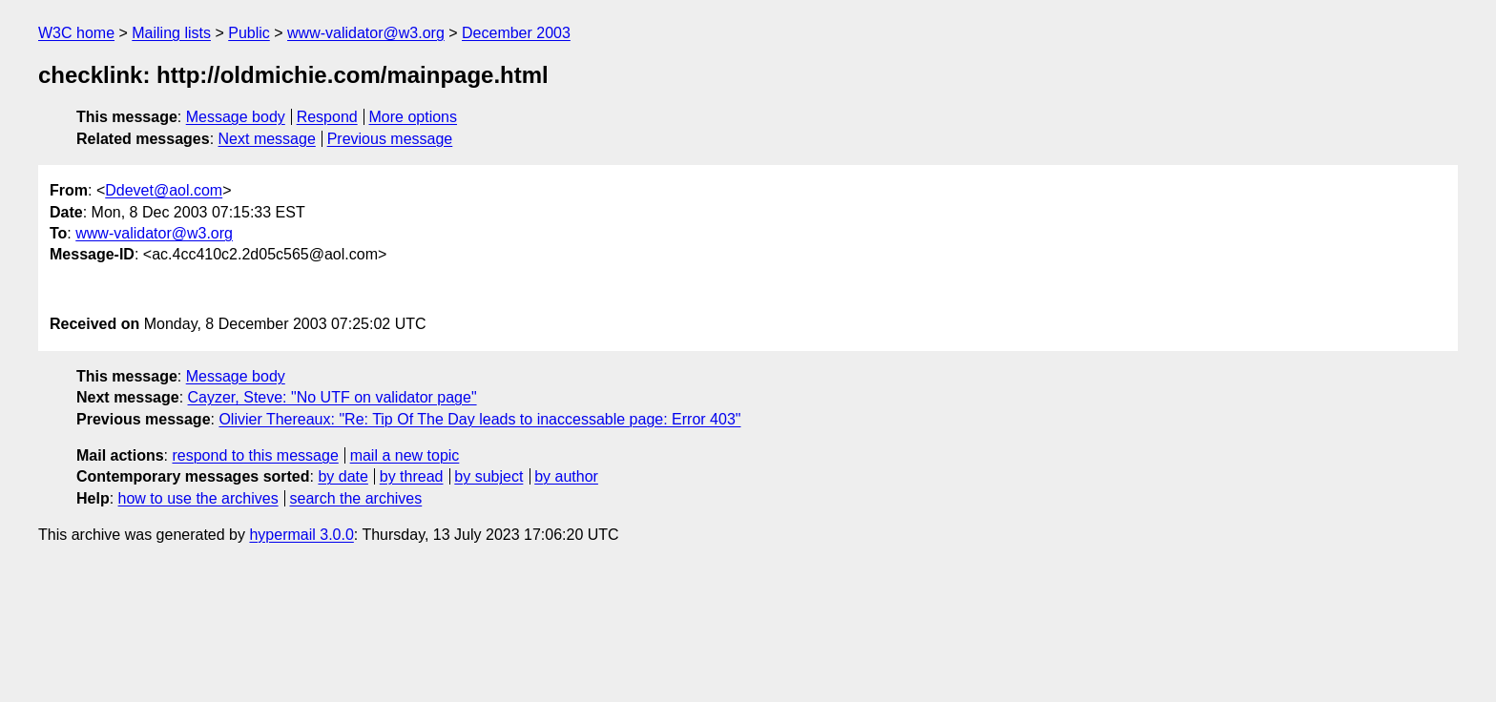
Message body (235, 117)
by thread (412, 476)
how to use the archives (198, 498)
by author (566, 476)
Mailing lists (171, 33)
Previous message (390, 139)
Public (249, 33)
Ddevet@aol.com (163, 190)
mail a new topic (405, 455)
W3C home (76, 33)
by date (342, 476)
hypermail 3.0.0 (301, 534)
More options (413, 117)
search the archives (356, 498)
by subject (488, 476)
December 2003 (516, 33)
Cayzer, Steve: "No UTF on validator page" (332, 397)
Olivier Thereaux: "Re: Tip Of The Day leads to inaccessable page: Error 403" (479, 419)
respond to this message (255, 455)
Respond (327, 117)
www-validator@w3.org (366, 33)
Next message (267, 139)
